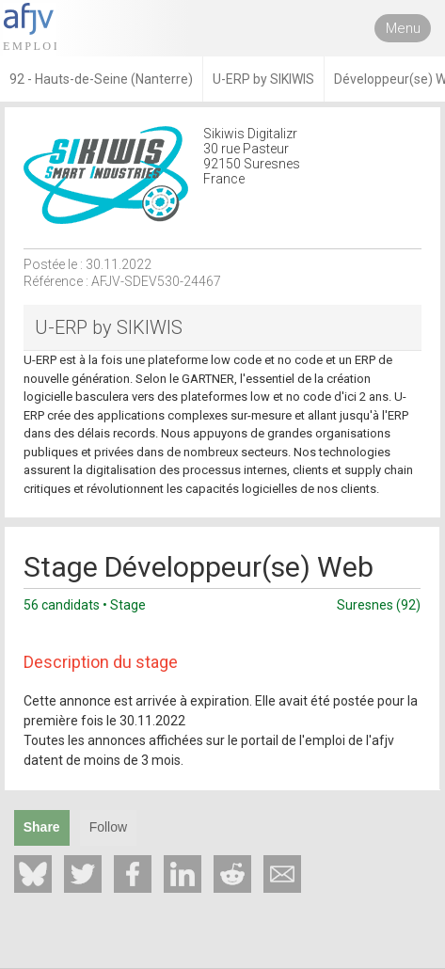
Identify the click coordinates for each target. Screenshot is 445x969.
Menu (403, 28)
